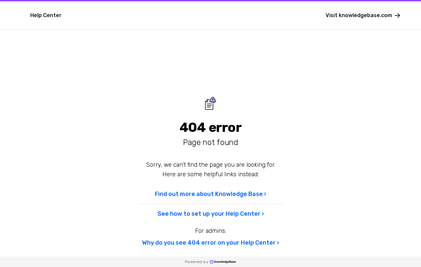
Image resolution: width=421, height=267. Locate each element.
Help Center (46, 15)
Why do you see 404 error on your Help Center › (210, 242)
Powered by (210, 261)
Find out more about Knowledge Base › (210, 194)
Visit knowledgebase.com (363, 15)
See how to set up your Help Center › (211, 213)
